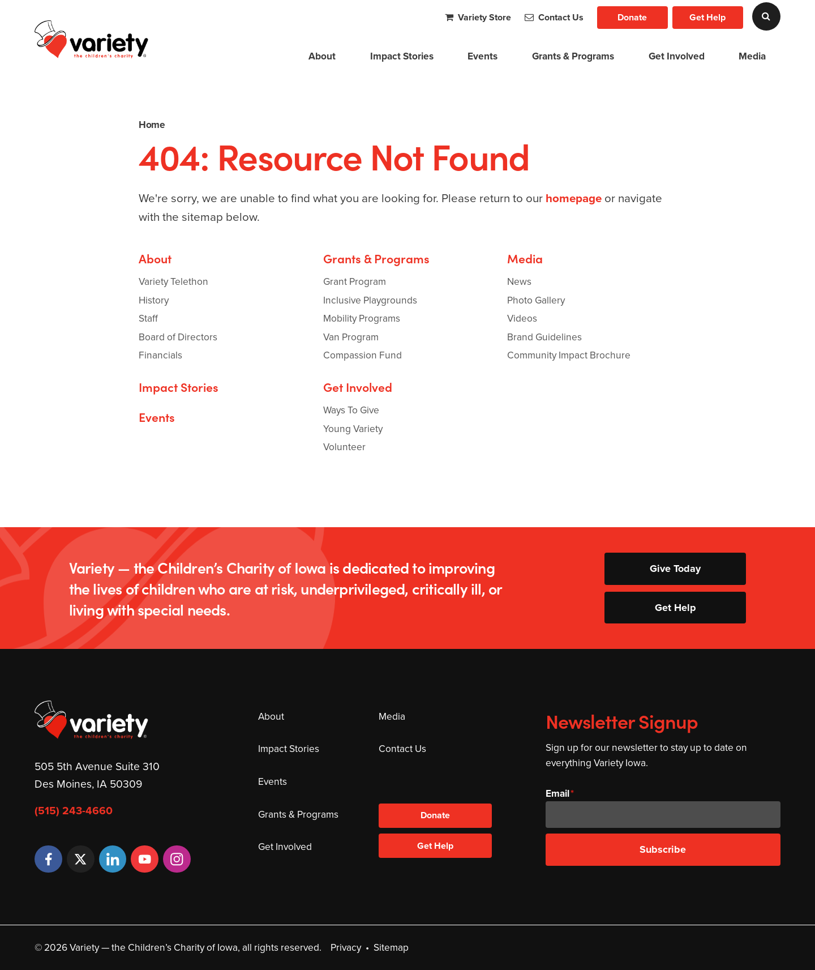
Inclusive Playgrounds (370, 300)
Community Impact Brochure (568, 355)
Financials (160, 355)
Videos (522, 318)
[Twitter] (81, 859)
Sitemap (391, 947)
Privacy (346, 947)
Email (557, 793)
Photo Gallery (536, 300)
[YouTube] (144, 859)
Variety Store (478, 17)
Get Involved (677, 56)
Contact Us (554, 17)
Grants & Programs (573, 56)
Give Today (675, 568)
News (519, 281)
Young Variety (353, 428)
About (322, 56)
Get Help (707, 17)
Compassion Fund (362, 355)
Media (752, 56)
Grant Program (354, 281)
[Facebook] (48, 859)
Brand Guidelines (544, 337)
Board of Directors (178, 337)
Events (482, 56)
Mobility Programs (361, 318)
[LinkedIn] (113, 859)
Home (152, 124)
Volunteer (344, 446)
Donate (632, 17)
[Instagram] (177, 859)
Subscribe (663, 849)
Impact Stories (402, 56)
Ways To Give (351, 410)
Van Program (351, 337)
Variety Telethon (173, 281)
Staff (148, 318)
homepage (574, 198)
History (154, 300)
